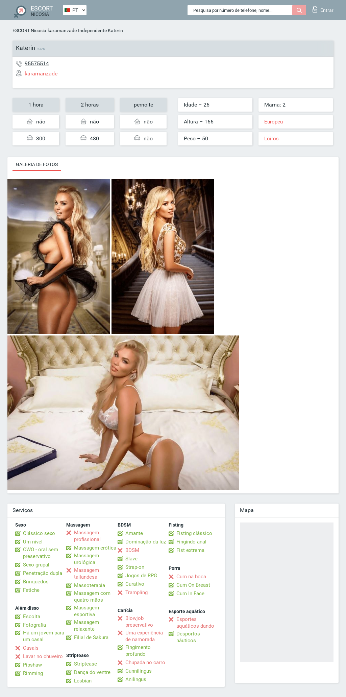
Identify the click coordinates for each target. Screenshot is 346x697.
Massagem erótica (95, 548)
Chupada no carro (145, 662)
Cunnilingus (138, 671)
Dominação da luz (145, 542)
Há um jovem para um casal (43, 636)
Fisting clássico (194, 533)
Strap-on (134, 567)
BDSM (132, 550)
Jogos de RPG (141, 576)
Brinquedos (36, 582)
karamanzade (62, 30)
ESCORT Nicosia (29, 30)
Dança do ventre (92, 672)
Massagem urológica (86, 559)
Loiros (271, 139)
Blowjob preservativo (139, 621)
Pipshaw (32, 665)
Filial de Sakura (91, 637)
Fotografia (34, 625)
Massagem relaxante (86, 625)
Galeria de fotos (37, 164)
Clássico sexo (39, 533)
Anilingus (135, 679)
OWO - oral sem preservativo (40, 553)
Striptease (85, 664)
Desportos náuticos (188, 637)
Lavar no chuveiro (43, 656)
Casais (31, 648)
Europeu (273, 122)
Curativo (134, 584)
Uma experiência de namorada (144, 636)
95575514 (37, 63)
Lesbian (83, 681)
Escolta (31, 616)
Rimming (33, 673)
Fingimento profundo (138, 650)
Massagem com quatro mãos (92, 596)
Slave (131, 559)
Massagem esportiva (86, 611)
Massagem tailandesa (86, 573)
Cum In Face (190, 593)
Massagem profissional (87, 536)
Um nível (33, 542)
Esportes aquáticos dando (195, 622)
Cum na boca (191, 577)
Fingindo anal (191, 542)
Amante (134, 533)
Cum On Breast (193, 585)
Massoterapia (89, 585)
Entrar (323, 9)
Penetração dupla (42, 573)
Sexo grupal (36, 565)
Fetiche (31, 590)
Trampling (136, 592)
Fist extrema (190, 550)
